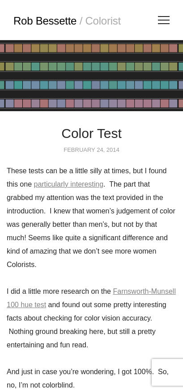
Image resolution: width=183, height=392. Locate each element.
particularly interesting (68, 184)
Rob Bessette (67, 21)
